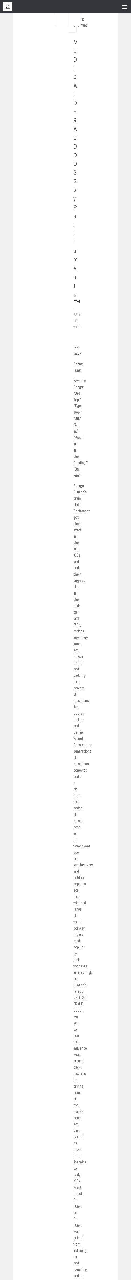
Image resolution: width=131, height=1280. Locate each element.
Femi (76, 302)
